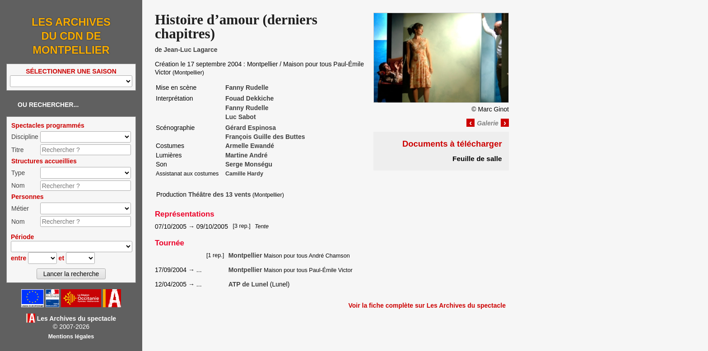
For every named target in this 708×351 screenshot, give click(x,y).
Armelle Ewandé (249, 145)
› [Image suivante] (504, 123)
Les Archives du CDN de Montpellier (71, 36)
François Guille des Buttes (265, 136)
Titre (17, 149)
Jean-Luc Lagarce (190, 49)
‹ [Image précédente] (470, 123)
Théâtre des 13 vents (219, 194)
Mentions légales (71, 336)
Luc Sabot (240, 116)
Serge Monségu (248, 164)
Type (18, 172)
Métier (20, 208)
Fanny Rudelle (247, 87)
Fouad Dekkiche (249, 98)
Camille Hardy (244, 174)
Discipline (24, 136)
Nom (18, 185)
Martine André (246, 155)
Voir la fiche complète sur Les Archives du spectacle (427, 305)
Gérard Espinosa (250, 127)
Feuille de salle (477, 158)
